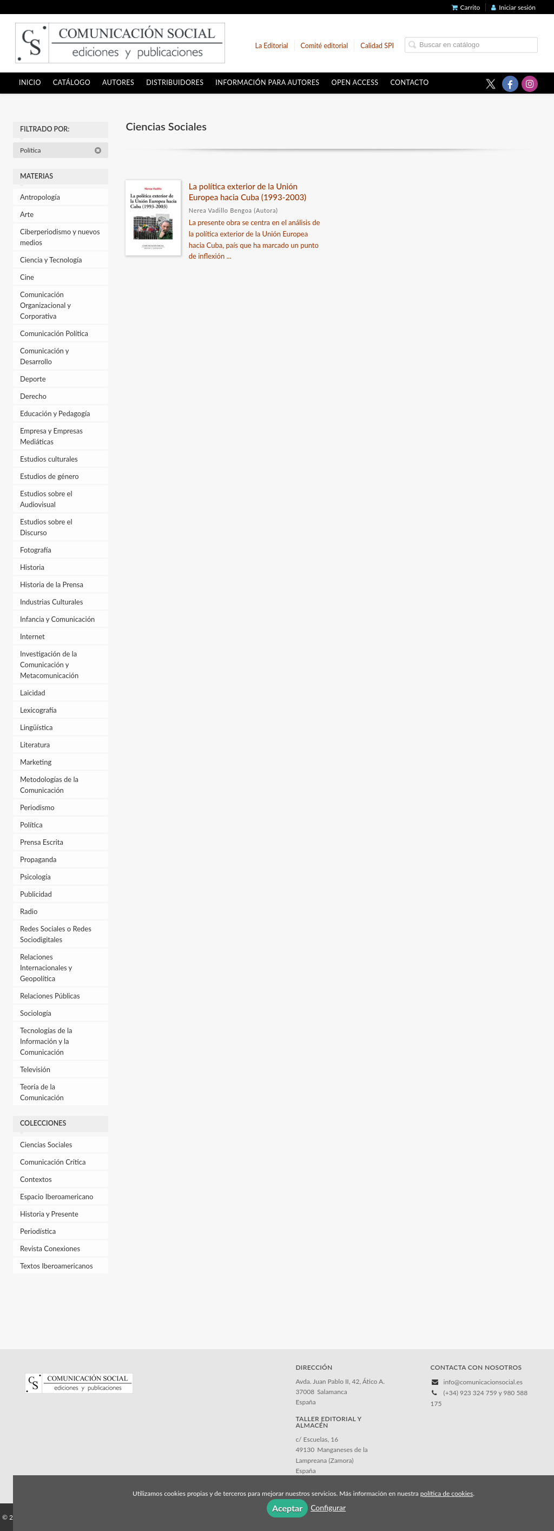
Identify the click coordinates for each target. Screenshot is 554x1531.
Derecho (33, 396)
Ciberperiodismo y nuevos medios (60, 237)
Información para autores (267, 82)
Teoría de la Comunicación (42, 1092)
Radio (28, 911)
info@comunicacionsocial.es (483, 1382)
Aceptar (287, 1508)
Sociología (35, 1013)
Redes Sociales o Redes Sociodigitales (55, 934)
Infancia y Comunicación (57, 619)
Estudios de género (49, 476)
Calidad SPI (377, 45)
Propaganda (38, 859)
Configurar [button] (328, 1507)
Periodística (38, 1231)
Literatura (35, 744)
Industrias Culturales (51, 601)
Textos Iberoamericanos (56, 1265)
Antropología (40, 197)
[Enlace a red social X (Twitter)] (491, 84)
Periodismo (37, 807)
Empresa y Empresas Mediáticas (51, 436)
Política (61, 150)
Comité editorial (324, 45)
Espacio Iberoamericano (57, 1196)
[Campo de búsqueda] (471, 44)
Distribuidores (174, 82)
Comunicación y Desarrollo (44, 356)
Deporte (33, 378)
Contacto (410, 82)
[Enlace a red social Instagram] (530, 84)
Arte (27, 214)
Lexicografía (38, 710)
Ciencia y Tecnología (51, 259)
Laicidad (32, 692)
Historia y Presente (49, 1214)
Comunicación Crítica (52, 1162)
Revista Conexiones (50, 1248)
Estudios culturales (49, 459)
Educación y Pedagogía (55, 413)
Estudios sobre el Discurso (46, 527)
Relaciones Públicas (50, 995)
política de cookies (446, 1493)
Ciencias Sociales (46, 1144)
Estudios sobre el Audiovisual (46, 499)
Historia (32, 567)
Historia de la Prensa (51, 584)
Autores (118, 82)
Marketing (35, 762)
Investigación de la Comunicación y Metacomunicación (49, 664)
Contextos (36, 1179)
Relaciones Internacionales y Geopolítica (46, 967)
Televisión (35, 1069)
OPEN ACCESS (355, 82)
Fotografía (35, 550)
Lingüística (36, 727)
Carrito (466, 7)
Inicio (30, 82)
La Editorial (271, 45)
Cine (27, 277)
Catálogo (71, 82)
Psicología (35, 876)
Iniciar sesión (513, 7)
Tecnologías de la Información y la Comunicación (46, 1041)
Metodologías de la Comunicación (49, 784)
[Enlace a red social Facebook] (510, 84)
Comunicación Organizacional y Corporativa (45, 305)
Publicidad (36, 894)
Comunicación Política (54, 333)
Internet (32, 636)
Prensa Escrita (41, 842)
